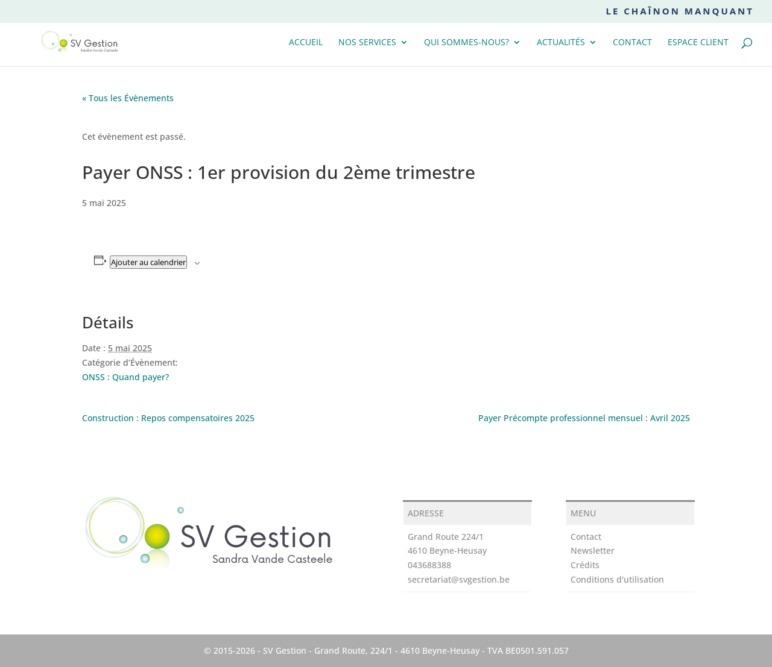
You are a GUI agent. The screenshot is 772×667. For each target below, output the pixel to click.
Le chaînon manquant (680, 12)
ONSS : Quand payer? (125, 377)
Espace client (698, 43)
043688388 (429, 565)
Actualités (561, 43)
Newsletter (593, 550)
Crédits (585, 565)
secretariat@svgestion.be (459, 579)
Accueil (306, 43)
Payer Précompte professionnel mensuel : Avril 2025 (584, 418)
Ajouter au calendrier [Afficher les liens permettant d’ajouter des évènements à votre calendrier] (148, 262)
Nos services (367, 43)
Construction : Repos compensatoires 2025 (168, 418)
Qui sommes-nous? (466, 43)
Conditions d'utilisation (617, 579)
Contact (632, 43)
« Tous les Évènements (128, 98)
